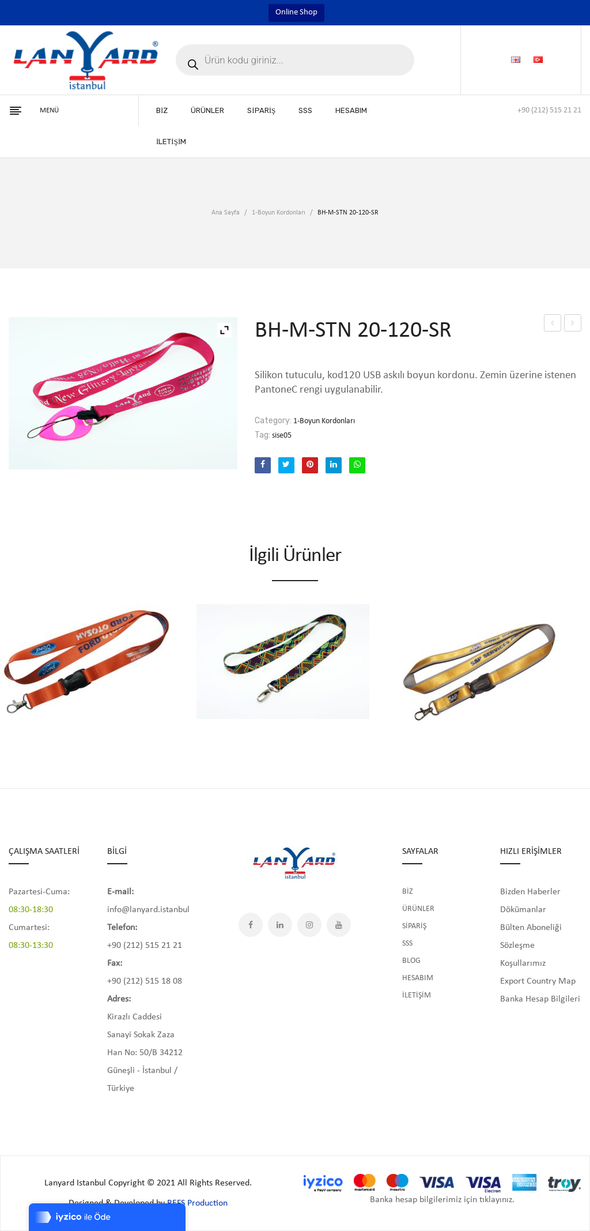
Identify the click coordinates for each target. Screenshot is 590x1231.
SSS (407, 943)
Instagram (309, 925)
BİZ (407, 891)
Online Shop (296, 12)
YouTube (339, 925)
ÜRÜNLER (418, 909)
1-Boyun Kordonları (278, 212)
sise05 (282, 435)
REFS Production (197, 1203)
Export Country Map (538, 981)
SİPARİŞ (414, 926)
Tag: (262, 435)
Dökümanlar (523, 909)
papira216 (572, 323)
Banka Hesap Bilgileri (540, 999)
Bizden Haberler (530, 892)
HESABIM (417, 978)
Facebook (251, 925)
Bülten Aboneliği (531, 927)
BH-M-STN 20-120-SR (552, 325)
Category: (273, 421)
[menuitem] (162, 110)
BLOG (411, 961)
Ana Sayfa (225, 212)
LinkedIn (280, 925)
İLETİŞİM (416, 995)
